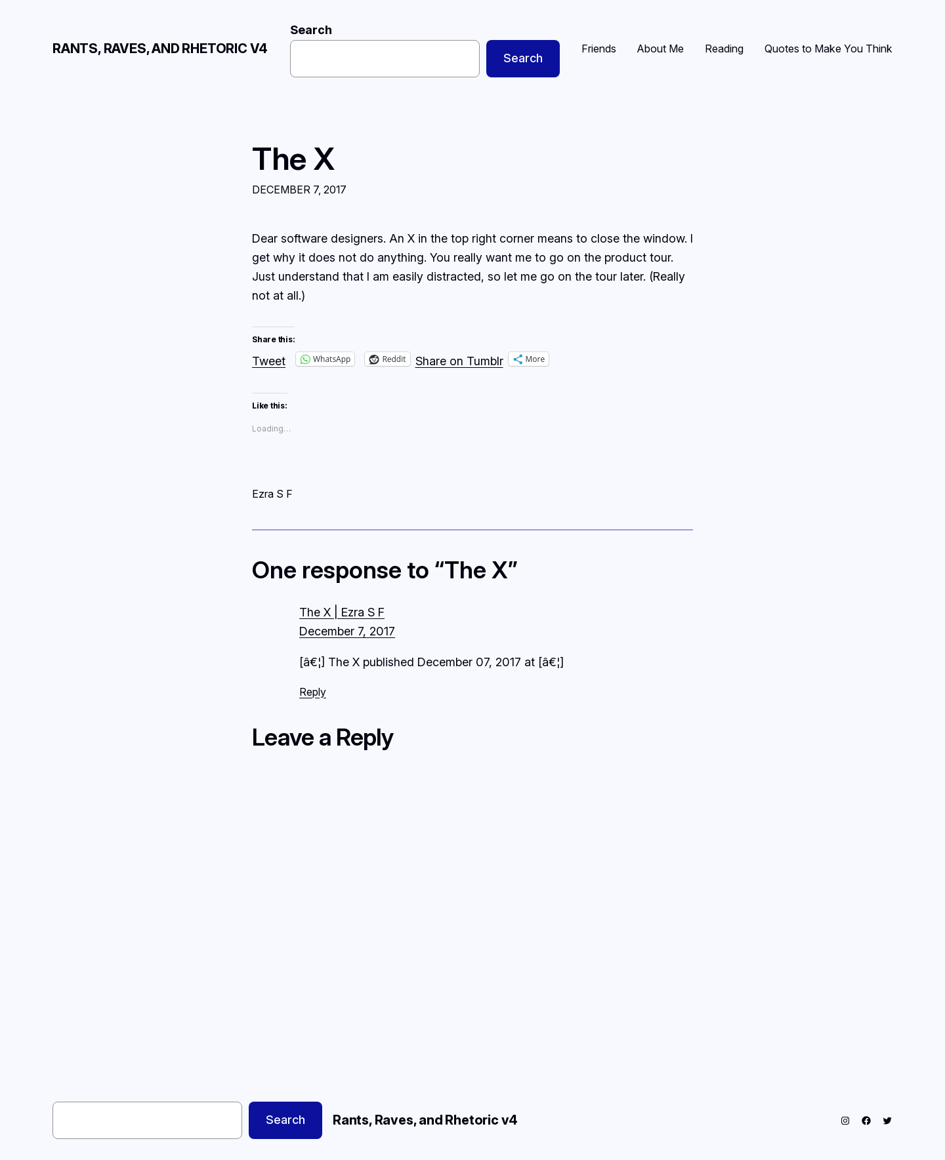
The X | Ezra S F (342, 612)
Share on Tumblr (459, 359)
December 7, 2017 (347, 631)
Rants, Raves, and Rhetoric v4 (160, 48)
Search (311, 30)
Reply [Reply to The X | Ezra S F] (312, 691)
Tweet (268, 359)
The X (293, 158)
